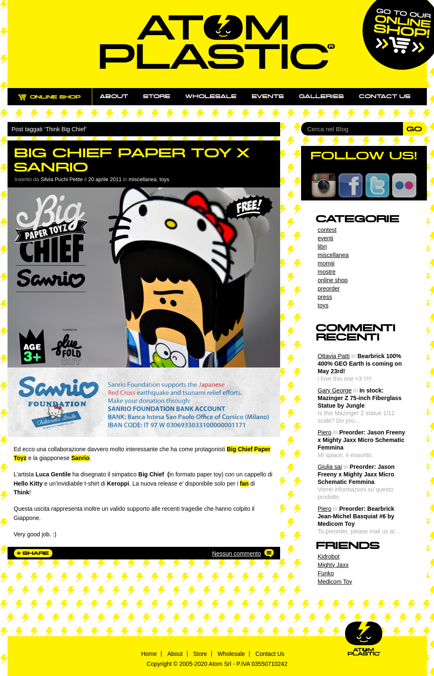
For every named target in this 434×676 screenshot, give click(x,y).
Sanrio (80, 458)
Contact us (385, 96)
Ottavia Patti (334, 356)
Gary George (335, 390)
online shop (333, 280)
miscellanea (143, 179)
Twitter (377, 185)
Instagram (324, 185)
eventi (325, 238)
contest (327, 229)
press (325, 297)
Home (149, 653)
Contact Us (269, 653)
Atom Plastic (217, 42)
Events (268, 96)
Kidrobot (329, 556)
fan (244, 483)
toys (164, 179)
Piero (325, 432)
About (114, 96)
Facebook (350, 185)
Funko (326, 573)
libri (322, 246)
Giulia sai (330, 466)
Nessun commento (236, 553)
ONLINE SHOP (57, 101)
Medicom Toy (335, 581)
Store (156, 96)
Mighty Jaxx (333, 565)
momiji (326, 263)
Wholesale (210, 96)
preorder (329, 288)
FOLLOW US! (363, 155)
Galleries (321, 96)
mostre (327, 271)
